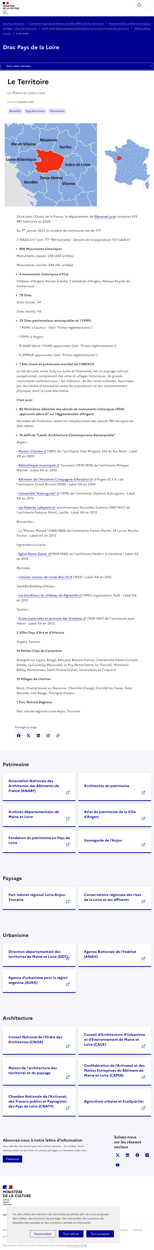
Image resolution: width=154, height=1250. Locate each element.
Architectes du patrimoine (106, 785)
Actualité (14, 111)
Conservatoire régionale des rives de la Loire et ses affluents (112, 897)
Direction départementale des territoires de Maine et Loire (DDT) (38, 954)
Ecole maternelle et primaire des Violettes (50, 618)
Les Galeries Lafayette (35, 507)
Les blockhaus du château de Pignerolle (48, 595)
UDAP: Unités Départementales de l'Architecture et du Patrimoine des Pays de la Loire (85, 28)
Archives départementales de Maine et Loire (33, 814)
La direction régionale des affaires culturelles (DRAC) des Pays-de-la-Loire (66, 23)
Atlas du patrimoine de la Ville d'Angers (110, 814)
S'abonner (12, 1159)
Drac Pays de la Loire (14, 23)
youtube (117, 1164)
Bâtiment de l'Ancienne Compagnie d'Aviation (53, 479)
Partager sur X (28, 735)
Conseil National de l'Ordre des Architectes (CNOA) (35, 1039)
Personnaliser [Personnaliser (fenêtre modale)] (43, 1234)
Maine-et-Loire (105, 216)
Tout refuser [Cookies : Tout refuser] (71, 1234)
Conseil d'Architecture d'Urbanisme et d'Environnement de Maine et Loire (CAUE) (114, 1039)
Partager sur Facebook (18, 735)
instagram (147, 1155)
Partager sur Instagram (48, 735)
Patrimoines (57, 111)
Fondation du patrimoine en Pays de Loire (39, 840)
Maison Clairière (30, 451)
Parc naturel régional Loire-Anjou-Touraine (37, 897)
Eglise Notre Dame (32, 553)
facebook (137, 1155)
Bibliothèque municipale (37, 465)
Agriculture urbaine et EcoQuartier (114, 1101)
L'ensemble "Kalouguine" (37, 493)
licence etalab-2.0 (74, 1245)
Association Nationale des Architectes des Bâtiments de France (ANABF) (33, 785)
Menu (149, 4)
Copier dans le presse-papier (58, 735)
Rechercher (139, 4)
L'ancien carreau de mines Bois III (43, 577)
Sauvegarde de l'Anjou (103, 840)
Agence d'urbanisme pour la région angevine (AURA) (38, 980)
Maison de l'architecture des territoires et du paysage (32, 1070)
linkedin (127, 1155)
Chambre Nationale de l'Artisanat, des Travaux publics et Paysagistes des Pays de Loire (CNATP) (37, 1101)
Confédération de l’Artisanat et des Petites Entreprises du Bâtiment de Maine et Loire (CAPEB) (114, 1070)
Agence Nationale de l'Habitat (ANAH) (110, 954)
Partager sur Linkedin (38, 735)
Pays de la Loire (35, 111)
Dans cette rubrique (77, 66)
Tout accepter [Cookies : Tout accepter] (100, 1234)
